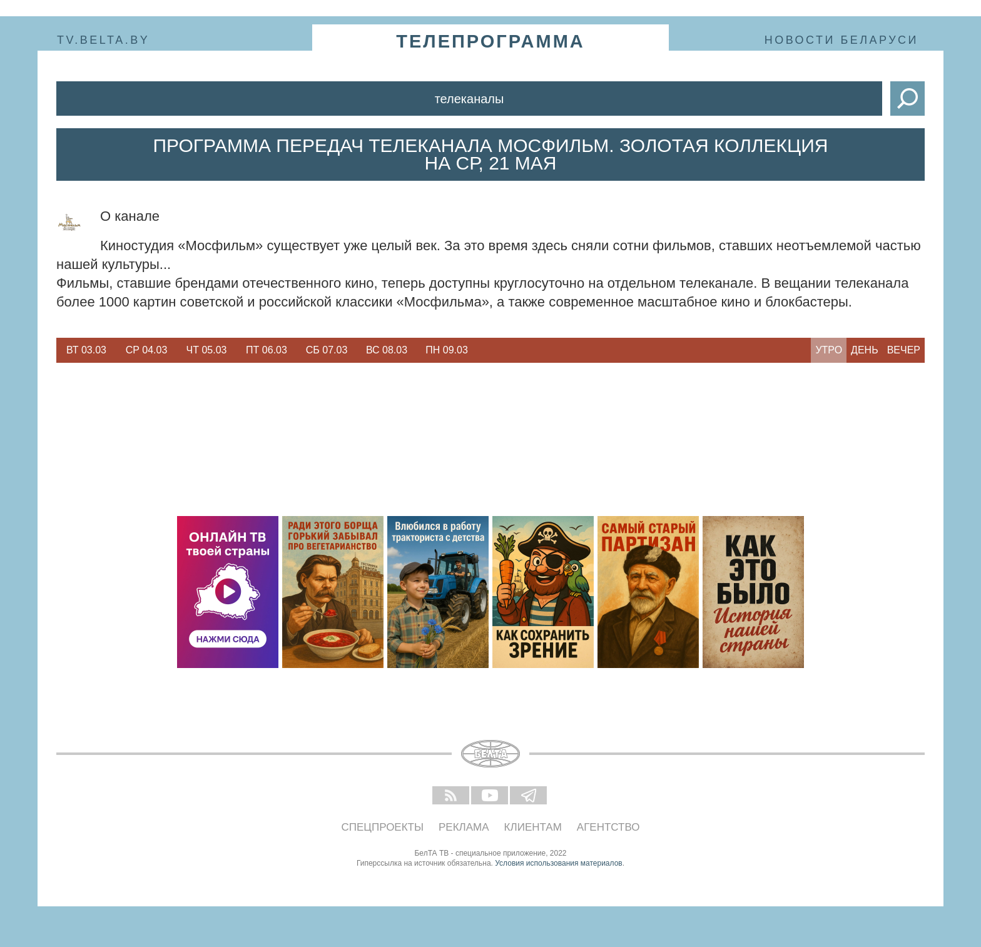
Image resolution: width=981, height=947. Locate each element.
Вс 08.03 (386, 350)
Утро (828, 350)
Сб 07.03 (327, 350)
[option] (86, 350)
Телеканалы (469, 99)
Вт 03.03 (86, 350)
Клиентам (533, 827)
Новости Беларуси (841, 40)
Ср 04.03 (147, 350)
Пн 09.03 (446, 350)
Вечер (903, 350)
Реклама (464, 827)
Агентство (608, 827)
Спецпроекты (383, 827)
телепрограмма (490, 41)
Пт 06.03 (266, 350)
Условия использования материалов (558, 863)
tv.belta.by (103, 40)
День (864, 350)
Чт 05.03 (206, 350)
